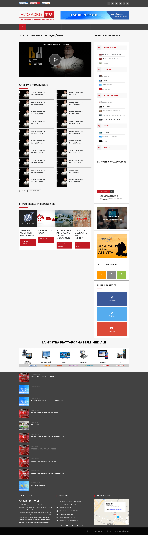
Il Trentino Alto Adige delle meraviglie (113, 115)
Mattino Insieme (107, 84)
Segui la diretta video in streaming (112, 220)
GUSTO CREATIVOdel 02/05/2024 (38, 171)
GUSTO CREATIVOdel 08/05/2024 (38, 152)
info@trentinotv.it (65, 507)
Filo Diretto (105, 80)
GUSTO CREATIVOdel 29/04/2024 (76, 181)
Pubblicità (85, 27)
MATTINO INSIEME (38, 485)
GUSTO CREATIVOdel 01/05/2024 (76, 171)
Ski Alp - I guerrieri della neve (111, 119)
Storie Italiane (106, 89)
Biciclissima (105, 132)
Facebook (112, 297)
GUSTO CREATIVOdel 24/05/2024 (38, 93)
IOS (111, 274)
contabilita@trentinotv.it (67, 514)
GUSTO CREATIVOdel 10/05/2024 (38, 142)
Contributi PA (124, 531)
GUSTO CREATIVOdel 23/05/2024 (76, 93)
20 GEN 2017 (103, 191)
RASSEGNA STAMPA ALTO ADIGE (43, 376)
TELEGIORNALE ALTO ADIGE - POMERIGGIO (47, 437)
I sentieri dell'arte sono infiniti (111, 110)
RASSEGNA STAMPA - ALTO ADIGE (112, 54)
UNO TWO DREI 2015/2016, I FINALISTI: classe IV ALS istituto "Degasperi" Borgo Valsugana (111, 197)
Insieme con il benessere (109, 136)
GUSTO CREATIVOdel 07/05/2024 (76, 152)
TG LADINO (35, 425)
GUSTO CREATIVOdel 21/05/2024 (76, 103)
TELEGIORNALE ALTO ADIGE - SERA (44, 413)
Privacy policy (111, 531)
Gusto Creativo (106, 106)
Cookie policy (97, 531)
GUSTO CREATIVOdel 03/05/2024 (76, 161)
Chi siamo (31, 27)
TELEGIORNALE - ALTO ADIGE (111, 58)
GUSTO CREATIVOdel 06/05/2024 (38, 161)
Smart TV (101, 274)
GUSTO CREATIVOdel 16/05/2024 (38, 122)
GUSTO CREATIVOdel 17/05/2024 (76, 113)
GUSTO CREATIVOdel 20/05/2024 (38, 113)
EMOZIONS (105, 76)
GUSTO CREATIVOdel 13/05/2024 (76, 132)
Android (121, 274)
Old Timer (105, 141)
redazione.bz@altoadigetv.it (69, 520)
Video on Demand (34, 191)
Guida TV (66, 27)
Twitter (112, 312)
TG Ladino (105, 63)
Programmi (56, 27)
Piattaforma (43, 27)
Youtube (112, 327)
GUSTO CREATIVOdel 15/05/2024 (76, 122)
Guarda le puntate (25, 242)
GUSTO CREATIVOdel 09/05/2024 (76, 142)
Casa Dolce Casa (107, 102)
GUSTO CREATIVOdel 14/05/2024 (38, 132)
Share (75, 27)
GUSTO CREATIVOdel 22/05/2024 (38, 103)
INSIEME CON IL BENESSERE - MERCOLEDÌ (47, 401)
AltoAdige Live (111, 217)
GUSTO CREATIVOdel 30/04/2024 (38, 181)
